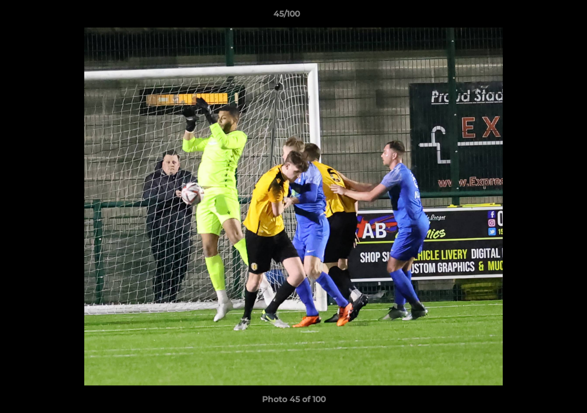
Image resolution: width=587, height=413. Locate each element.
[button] (539, 16)
